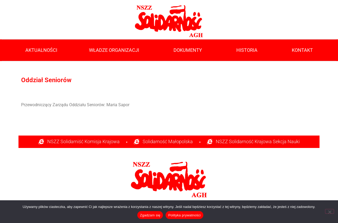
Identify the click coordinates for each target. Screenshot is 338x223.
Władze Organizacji (115, 50)
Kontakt (302, 50)
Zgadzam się (150, 215)
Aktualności (41, 50)
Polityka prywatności (184, 215)
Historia (248, 50)
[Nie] (329, 211)
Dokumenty (189, 50)
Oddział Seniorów (46, 80)
